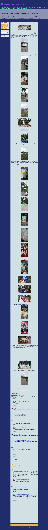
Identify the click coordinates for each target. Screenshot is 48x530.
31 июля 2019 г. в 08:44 (26, 479)
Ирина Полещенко (15, 395)
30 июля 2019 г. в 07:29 (25, 434)
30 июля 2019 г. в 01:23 (23, 408)
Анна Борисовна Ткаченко (16, 408)
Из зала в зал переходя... (35, 13)
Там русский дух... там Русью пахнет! (18, 391)
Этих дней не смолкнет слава (28, 16)
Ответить (14, 398)
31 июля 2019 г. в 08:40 (26, 440)
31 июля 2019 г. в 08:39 (26, 427)
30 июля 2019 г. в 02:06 (26, 401)
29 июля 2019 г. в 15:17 (21, 395)
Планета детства (13, 4)
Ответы (15, 412)
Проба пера (38, 18)
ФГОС (36, 16)
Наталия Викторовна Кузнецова (17, 434)
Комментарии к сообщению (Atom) (26, 527)
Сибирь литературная (17, 16)
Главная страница (5, 13)
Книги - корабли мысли (25, 13)
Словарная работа (31, 18)
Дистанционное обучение (6, 16)
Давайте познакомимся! (15, 13)
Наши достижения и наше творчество (8, 18)
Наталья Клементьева (16, 468)
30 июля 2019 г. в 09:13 (22, 468)
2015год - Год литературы (21, 18)
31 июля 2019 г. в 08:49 (26, 494)
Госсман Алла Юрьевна (18, 401)
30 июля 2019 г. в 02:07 (26, 414)
